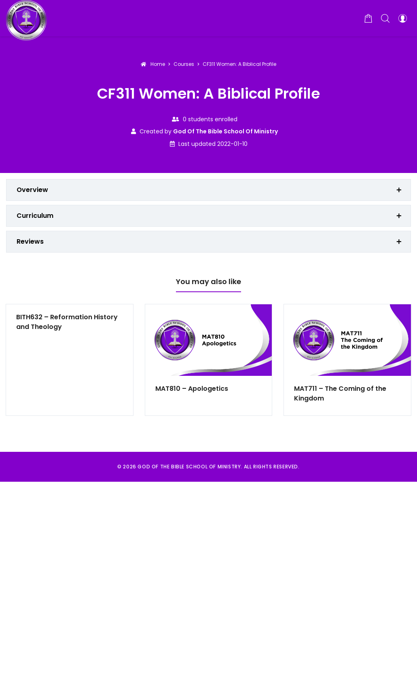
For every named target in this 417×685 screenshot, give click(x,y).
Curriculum (35, 215)
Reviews (30, 241)
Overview (32, 189)
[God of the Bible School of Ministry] (26, 18)
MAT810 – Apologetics (191, 388)
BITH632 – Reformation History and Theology (67, 321)
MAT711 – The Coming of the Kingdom (340, 393)
